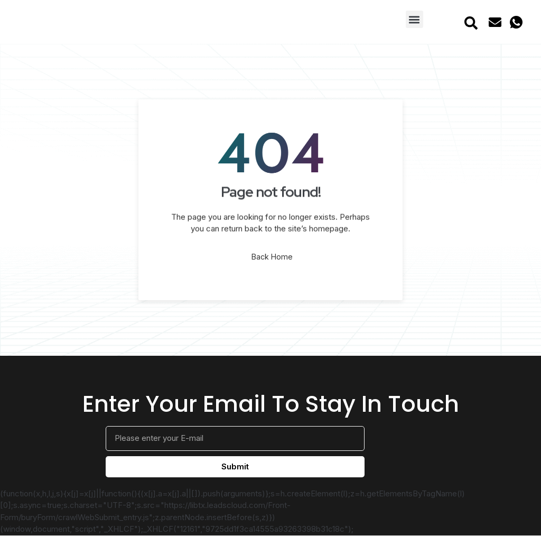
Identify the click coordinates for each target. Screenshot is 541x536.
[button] (414, 19)
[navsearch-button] (470, 22)
